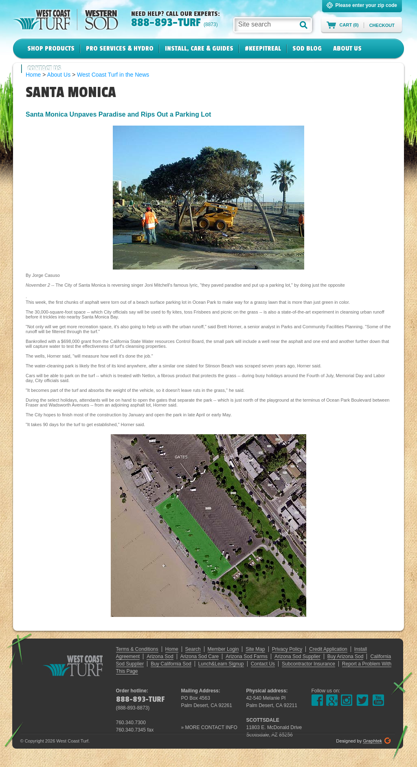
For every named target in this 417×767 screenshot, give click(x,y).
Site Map (255, 649)
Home (171, 649)
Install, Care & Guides (199, 48)
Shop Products (51, 48)
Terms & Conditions (137, 649)
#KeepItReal (263, 48)
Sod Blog (307, 48)
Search (193, 649)
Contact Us (44, 68)
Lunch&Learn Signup (221, 664)
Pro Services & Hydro (120, 48)
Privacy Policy (287, 649)
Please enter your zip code (366, 5)
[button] (304, 25)
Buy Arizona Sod (345, 656)
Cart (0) (349, 24)
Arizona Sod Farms (247, 656)
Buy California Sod (171, 664)
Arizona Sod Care (199, 656)
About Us (347, 48)
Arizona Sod (160, 656)
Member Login (223, 649)
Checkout (382, 25)
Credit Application (328, 649)
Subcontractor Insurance (308, 664)
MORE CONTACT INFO (211, 727)
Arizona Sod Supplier (297, 656)
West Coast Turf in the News (113, 74)
